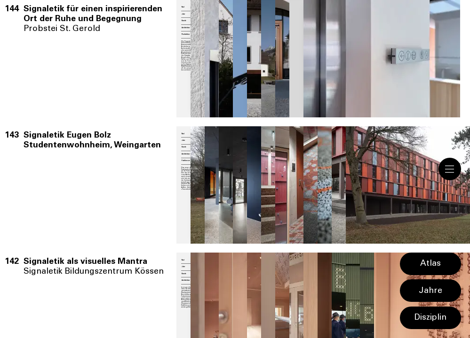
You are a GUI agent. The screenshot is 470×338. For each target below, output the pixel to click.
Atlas (430, 264)
